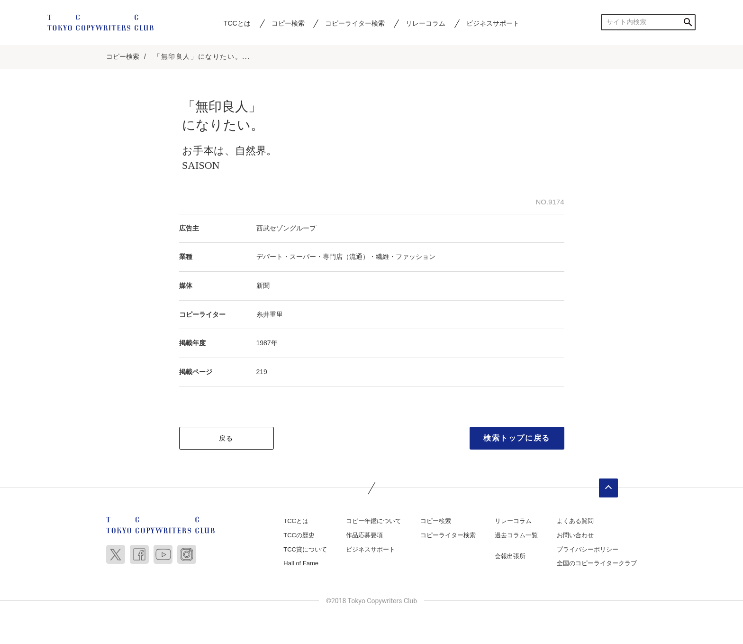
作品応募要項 (364, 535)
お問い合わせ (575, 535)
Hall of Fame (300, 563)
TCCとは (237, 23)
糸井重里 (269, 315)
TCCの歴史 (299, 535)
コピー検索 (288, 23)
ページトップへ (608, 488)
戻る (226, 438)
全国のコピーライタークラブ (597, 563)
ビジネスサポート (492, 23)
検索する (688, 22)
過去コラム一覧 (516, 535)
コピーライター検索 (355, 23)
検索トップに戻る (516, 438)
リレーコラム (425, 23)
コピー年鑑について (373, 521)
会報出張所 (510, 556)
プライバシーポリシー (587, 549)
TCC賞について (305, 549)
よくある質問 (575, 521)
